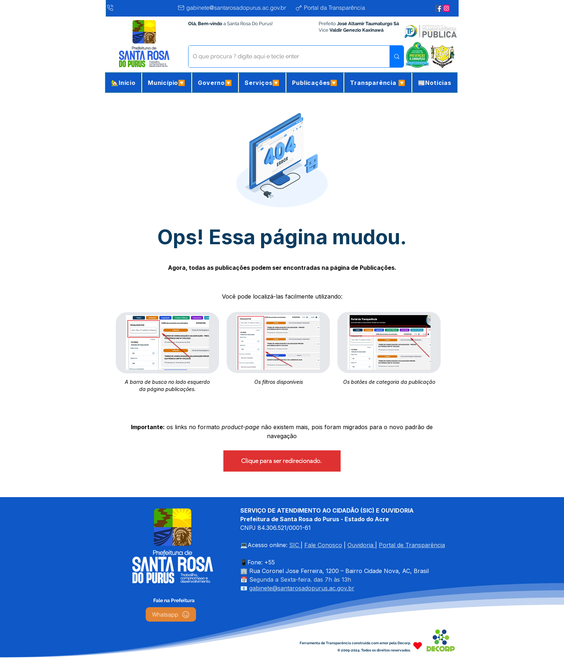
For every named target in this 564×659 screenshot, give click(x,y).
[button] (166, 82)
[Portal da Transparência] (336, 7)
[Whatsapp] (171, 614)
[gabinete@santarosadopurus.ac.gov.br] (234, 7)
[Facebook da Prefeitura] (438, 8)
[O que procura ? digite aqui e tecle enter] (283, 56)
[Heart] (417, 645)
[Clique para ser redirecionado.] (282, 461)
